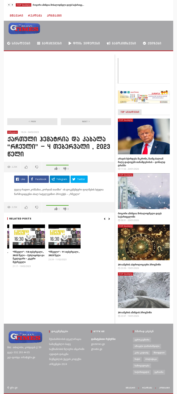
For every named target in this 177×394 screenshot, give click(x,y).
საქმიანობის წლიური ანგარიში (66, 349)
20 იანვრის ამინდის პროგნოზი (135, 312)
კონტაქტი (54, 15)
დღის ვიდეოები (84, 43)
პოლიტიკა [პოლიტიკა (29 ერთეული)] (151, 359)
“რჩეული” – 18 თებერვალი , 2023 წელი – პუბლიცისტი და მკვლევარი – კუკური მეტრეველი (59, 257)
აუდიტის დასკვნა (58, 354)
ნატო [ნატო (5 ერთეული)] (137, 359)
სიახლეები (18, 43)
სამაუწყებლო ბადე (60, 344)
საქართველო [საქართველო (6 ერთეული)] (142, 372)
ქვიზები (152, 43)
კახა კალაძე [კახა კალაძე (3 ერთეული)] (141, 352)
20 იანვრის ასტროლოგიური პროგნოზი (139, 264)
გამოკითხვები (121, 43)
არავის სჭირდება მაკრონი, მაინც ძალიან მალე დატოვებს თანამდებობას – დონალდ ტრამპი (141, 162)
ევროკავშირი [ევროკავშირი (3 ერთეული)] (142, 339)
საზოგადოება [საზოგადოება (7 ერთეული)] (142, 365)
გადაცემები (49, 43)
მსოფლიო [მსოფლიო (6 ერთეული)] (159, 352)
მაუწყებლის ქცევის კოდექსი (65, 359)
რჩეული (12, 132)
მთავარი (16, 15)
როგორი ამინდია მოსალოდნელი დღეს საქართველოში (59, 4)
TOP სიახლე (24, 4)
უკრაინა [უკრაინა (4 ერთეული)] (159, 372)
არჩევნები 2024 (58, 364)
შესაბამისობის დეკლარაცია (65, 339)
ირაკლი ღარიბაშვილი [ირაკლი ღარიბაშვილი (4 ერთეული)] (147, 346)
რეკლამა (35, 15)
